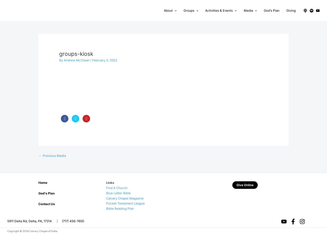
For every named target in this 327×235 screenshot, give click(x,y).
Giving (291, 11)
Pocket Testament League (125, 203)
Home (42, 183)
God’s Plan (272, 11)
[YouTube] (318, 11)
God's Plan (46, 193)
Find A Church (116, 188)
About (174, 10)
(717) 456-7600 (73, 221)
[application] (178, 10)
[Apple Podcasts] (305, 11)
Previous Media (52, 156)
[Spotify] (311, 11)
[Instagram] (302, 221)
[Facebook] (293, 221)
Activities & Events (223, 10)
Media (252, 10)
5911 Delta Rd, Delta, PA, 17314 (29, 221)
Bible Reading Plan (120, 209)
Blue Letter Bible (118, 193)
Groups (194, 10)
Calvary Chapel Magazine (125, 198)
